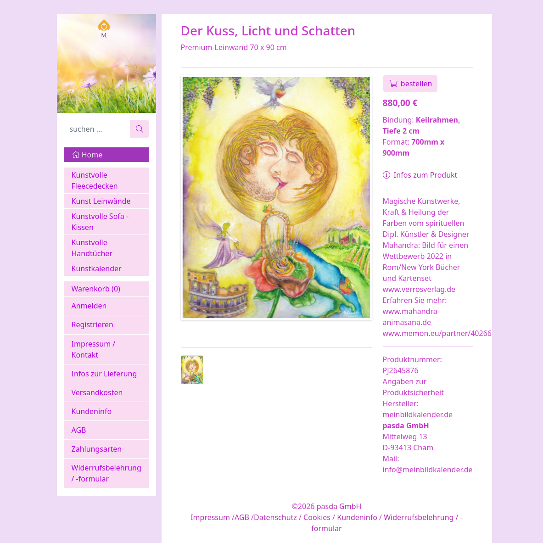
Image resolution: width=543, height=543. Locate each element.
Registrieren (92, 324)
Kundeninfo (92, 411)
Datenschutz (275, 517)
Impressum (210, 517)
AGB (79, 430)
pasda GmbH (339, 506)
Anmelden (89, 306)
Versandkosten (97, 392)
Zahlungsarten (97, 449)
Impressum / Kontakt (94, 349)
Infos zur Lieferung (104, 374)
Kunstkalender (97, 268)
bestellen (410, 83)
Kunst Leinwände (101, 201)
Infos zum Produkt (420, 175)
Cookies (316, 517)
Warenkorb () (96, 289)
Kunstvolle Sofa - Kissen (100, 221)
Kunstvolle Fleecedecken (95, 180)
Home (87, 155)
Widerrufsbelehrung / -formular (106, 473)
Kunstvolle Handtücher (92, 247)
